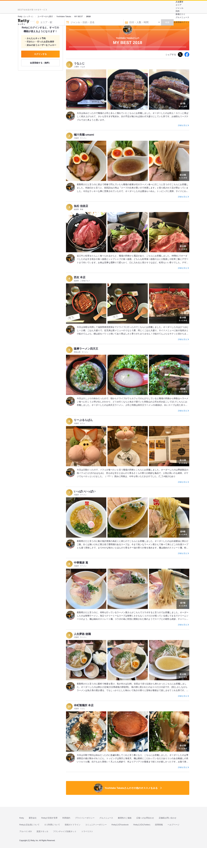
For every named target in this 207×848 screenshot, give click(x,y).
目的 (177, 11)
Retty (21, 818)
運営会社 (33, 818)
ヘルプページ (173, 825)
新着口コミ (180, 14)
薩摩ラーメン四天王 (86, 348)
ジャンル (179, 8)
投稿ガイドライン (72, 825)
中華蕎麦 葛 (81, 562)
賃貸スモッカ (42, 831)
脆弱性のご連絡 (125, 818)
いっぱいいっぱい (84, 491)
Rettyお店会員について (29, 825)
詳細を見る (182, 125)
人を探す (179, 2)
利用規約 (66, 818)
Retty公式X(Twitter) (141, 825)
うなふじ (79, 63)
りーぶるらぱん (83, 420)
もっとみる (183, 104)
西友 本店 (79, 277)
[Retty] (23, 21)
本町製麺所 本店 (84, 705)
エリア (178, 5)
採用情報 (159, 825)
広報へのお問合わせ (145, 818)
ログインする (40, 54)
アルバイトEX (25, 831)
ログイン (185, 22)
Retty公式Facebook (120, 825)
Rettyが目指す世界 (49, 818)
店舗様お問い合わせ (167, 818)
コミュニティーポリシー (96, 825)
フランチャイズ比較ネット (65, 831)
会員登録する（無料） (40, 63)
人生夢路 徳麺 (82, 634)
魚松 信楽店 (81, 206)
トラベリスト (87, 831)
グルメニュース (182, 17)
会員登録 (177, 22)
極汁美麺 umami (84, 134)
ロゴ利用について (52, 825)
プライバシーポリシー (85, 818)
